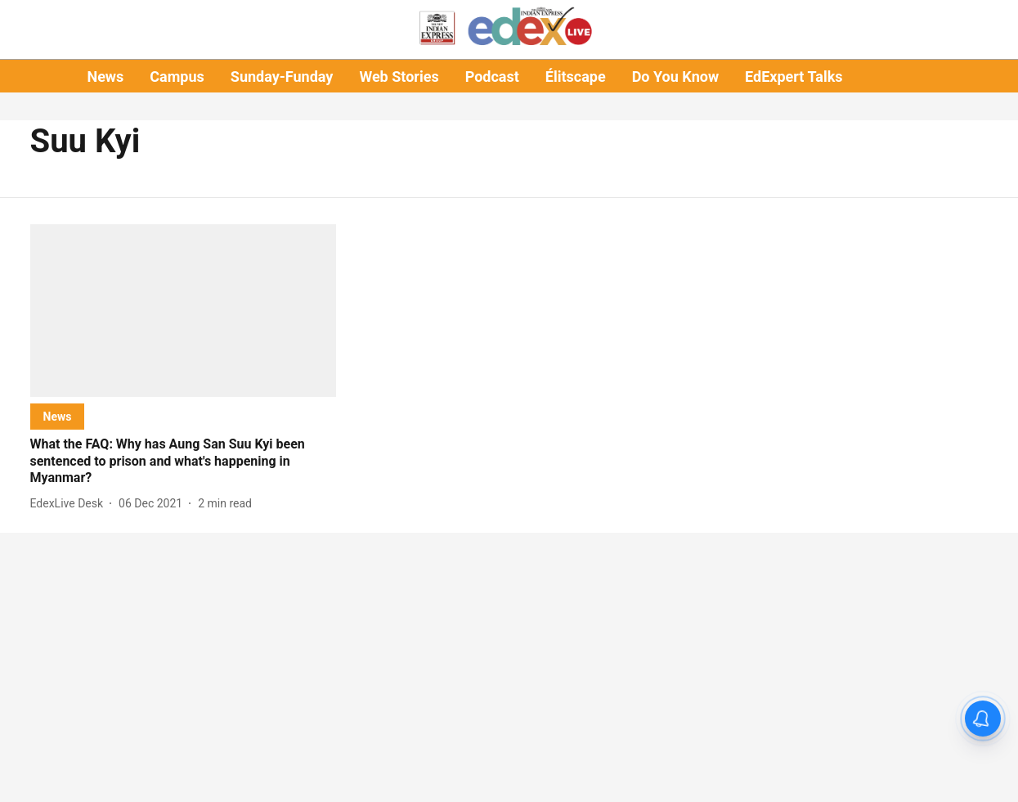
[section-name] (57, 416)
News (105, 76)
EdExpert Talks (793, 76)
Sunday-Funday (282, 76)
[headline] (183, 461)
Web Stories (398, 76)
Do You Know (675, 76)
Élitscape (575, 76)
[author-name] (70, 503)
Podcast (492, 76)
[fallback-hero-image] (183, 310)
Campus (177, 76)
